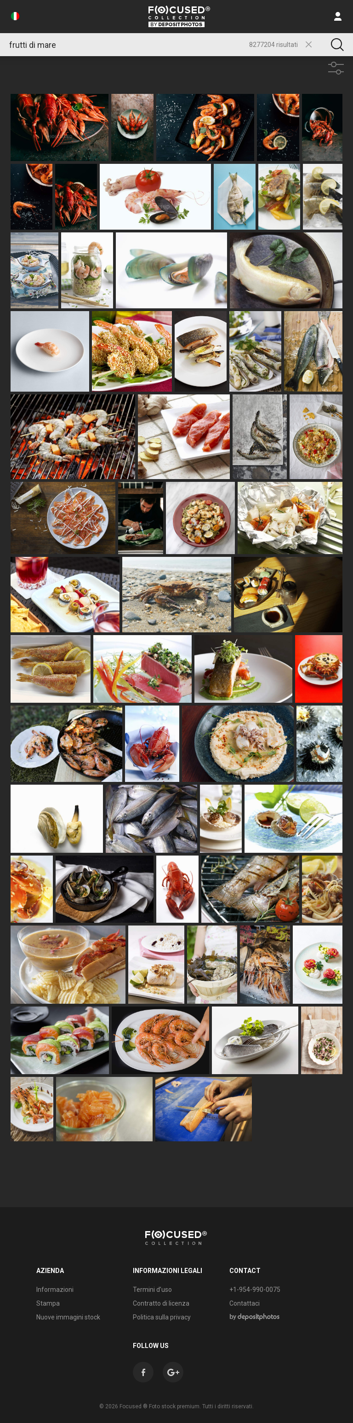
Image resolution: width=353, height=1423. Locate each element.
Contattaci (244, 1303)
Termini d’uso (152, 1289)
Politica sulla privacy (162, 1317)
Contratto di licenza (161, 1303)
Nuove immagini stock (68, 1317)
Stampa (48, 1303)
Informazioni (55, 1289)
